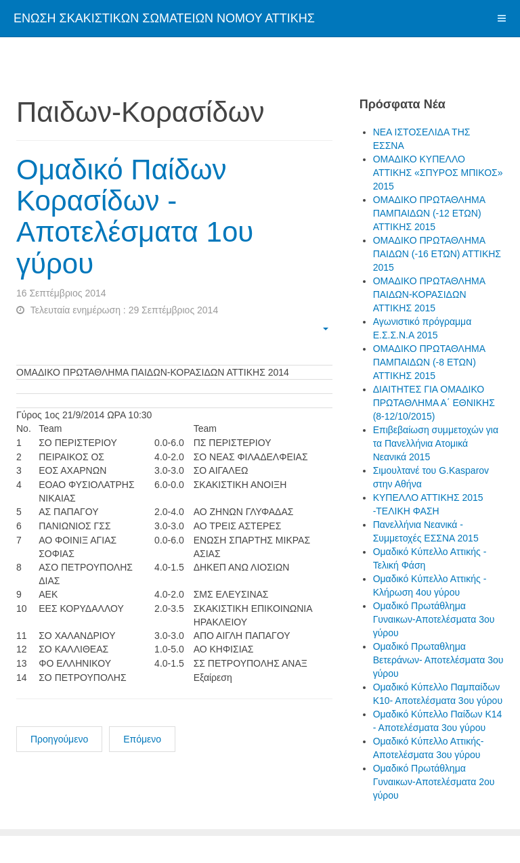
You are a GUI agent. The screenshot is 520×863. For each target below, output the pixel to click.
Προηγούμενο (59, 739)
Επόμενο (142, 739)
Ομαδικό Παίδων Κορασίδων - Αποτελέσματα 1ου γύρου (134, 217)
